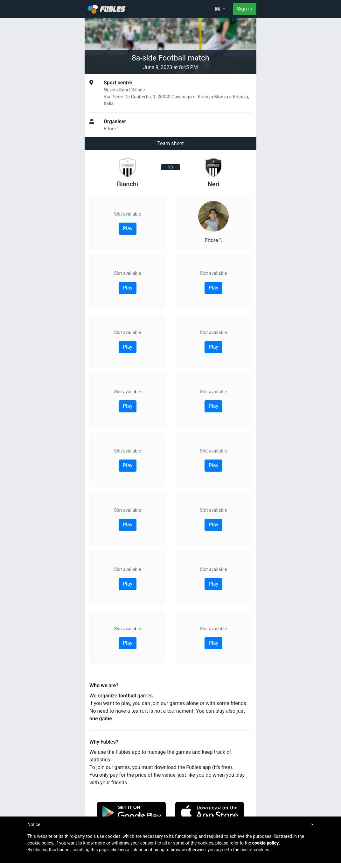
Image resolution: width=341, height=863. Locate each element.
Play (127, 228)
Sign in (244, 9)
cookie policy (265, 842)
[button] (220, 9)
